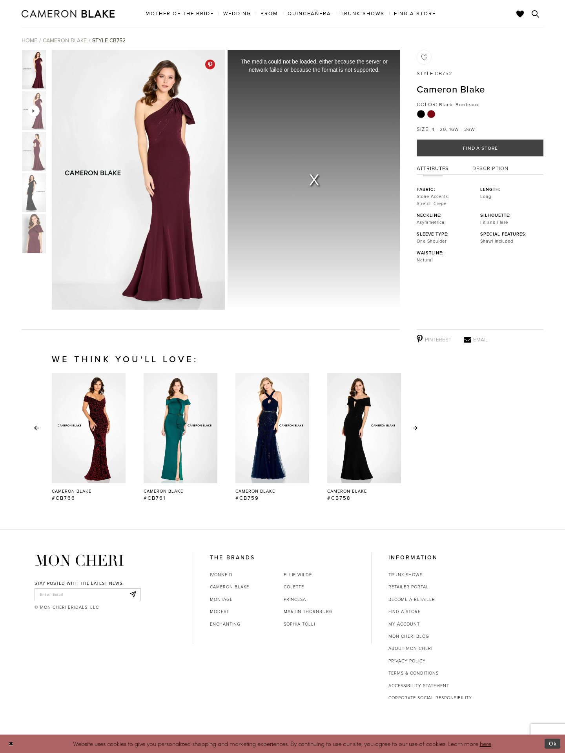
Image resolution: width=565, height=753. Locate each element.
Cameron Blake (65, 40)
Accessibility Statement (418, 685)
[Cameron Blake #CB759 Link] (272, 437)
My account (404, 624)
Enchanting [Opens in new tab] (225, 624)
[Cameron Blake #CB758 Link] (364, 437)
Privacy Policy (407, 661)
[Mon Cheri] (79, 560)
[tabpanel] (137, 180)
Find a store (404, 611)
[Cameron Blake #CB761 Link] (180, 437)
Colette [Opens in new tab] (294, 587)
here (485, 743)
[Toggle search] (535, 14)
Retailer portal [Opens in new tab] (408, 587)
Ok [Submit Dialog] (552, 743)
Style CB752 (109, 40)
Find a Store (480, 148)
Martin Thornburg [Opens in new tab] (308, 611)
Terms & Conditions (413, 673)
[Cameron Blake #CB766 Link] (89, 437)
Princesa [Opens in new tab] (295, 599)
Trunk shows (405, 575)
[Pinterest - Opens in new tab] (210, 64)
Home (29, 40)
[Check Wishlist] (520, 14)
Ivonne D (221, 575)
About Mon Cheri (410, 648)
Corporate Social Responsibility (430, 698)
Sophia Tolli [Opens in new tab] (299, 624)
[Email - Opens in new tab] (476, 339)
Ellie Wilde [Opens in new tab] (298, 575)
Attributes (433, 169)
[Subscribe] (132, 595)
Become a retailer (411, 599)
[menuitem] (180, 13)
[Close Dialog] (11, 744)
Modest (219, 611)
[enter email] (87, 595)
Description (490, 169)
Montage (221, 599)
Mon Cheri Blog (408, 636)
